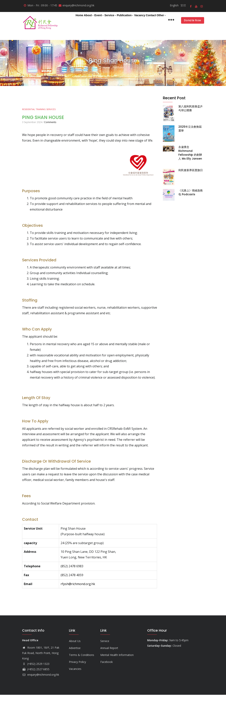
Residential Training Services (39, 136)
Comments (50, 149)
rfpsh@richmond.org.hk (78, 611)
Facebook (106, 689)
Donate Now (191, 34)
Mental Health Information (117, 682)
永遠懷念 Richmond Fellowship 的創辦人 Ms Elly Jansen (190, 180)
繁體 (183, 5)
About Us (75, 668)
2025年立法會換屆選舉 (190, 156)
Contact (164, 19)
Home (67, 19)
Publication (129, 19)
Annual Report (109, 675)
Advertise (75, 675)
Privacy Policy (77, 689)
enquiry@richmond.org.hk (40, 702)
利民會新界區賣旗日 (190, 197)
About (80, 19)
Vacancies (75, 696)
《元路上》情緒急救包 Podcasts (190, 219)
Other (68, 34)
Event (95, 19)
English (174, 5)
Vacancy (148, 19)
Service (110, 19)
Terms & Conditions (81, 682)
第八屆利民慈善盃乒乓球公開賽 (190, 135)
